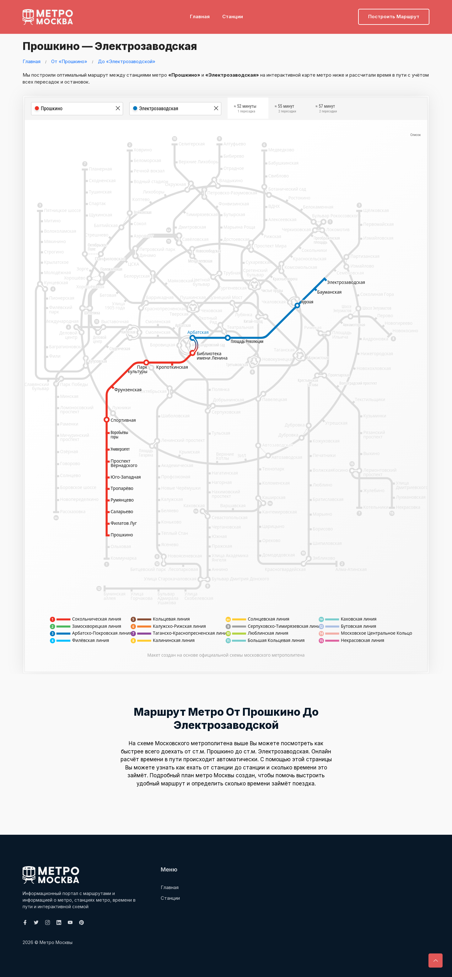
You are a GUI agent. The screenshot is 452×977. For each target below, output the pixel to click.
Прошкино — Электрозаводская (119, 45)
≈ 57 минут (326, 109)
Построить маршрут (393, 14)
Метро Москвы (56, 942)
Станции (232, 14)
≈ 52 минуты (245, 109)
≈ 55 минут (285, 109)
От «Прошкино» (69, 61)
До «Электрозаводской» (126, 61)
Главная (200, 14)
